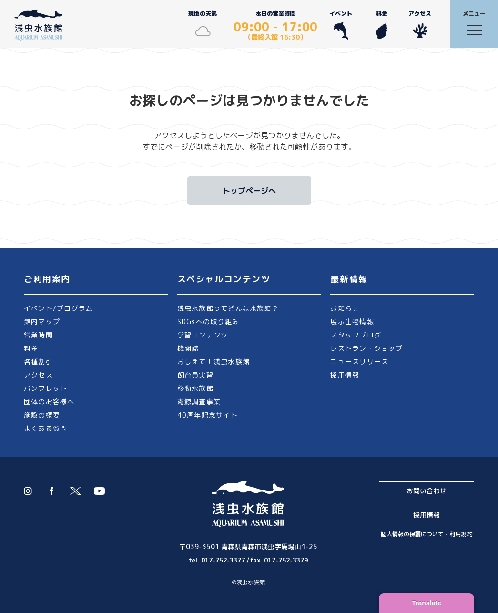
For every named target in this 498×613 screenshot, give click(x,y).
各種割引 (38, 361)
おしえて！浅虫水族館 (213, 361)
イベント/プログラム (58, 308)
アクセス (419, 25)
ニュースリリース (359, 361)
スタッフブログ (355, 334)
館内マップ (42, 321)
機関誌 (188, 348)
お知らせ (344, 308)
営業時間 (38, 334)
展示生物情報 (352, 321)
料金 (381, 25)
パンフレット (45, 388)
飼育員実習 (195, 374)
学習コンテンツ (202, 334)
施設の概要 (42, 414)
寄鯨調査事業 (199, 401)
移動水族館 (195, 388)
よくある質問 (45, 428)
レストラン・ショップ (366, 348)
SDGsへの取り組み (208, 321)
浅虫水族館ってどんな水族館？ (228, 308)
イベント (340, 25)
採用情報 (344, 374)
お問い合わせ (427, 490)
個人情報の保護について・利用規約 (426, 534)
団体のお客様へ (49, 401)
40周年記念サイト (207, 414)
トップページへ (249, 190)
